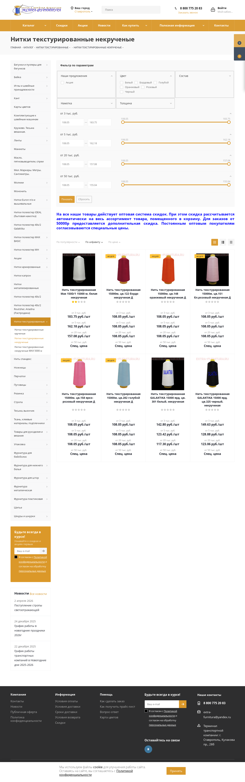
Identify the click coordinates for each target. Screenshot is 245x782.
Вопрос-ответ (109, 712)
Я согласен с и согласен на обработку (33, 564)
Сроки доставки (66, 712)
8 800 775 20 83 (191, 8)
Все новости (38, 594)
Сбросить (84, 199)
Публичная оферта (24, 712)
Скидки (60, 722)
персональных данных (32, 571)
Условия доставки (67, 706)
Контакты (17, 701)
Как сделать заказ (112, 701)
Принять (176, 771)
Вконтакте (148, 749)
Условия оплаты (66, 701)
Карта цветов (109, 717)
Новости (16, 706)
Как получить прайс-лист (117, 706)
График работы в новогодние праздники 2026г (29, 630)
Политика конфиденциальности (26, 719)
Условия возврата (67, 717)
